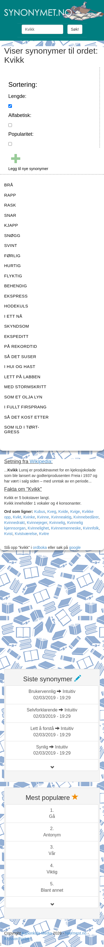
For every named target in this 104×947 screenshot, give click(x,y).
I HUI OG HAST (19, 366)
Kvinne (43, 517)
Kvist (8, 533)
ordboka (39, 547)
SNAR (10, 215)
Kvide (63, 511)
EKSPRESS (16, 296)
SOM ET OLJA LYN (23, 397)
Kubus (39, 511)
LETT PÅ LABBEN (22, 376)
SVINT (10, 245)
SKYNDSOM (16, 326)
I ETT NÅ (13, 316)
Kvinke (29, 517)
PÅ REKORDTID (20, 346)
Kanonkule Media (37, 933)
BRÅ (8, 184)
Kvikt (17, 517)
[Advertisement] (52, 610)
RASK (10, 205)
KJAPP (11, 225)
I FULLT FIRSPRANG (25, 407)
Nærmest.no (75, 933)
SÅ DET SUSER (20, 356)
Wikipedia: (41, 461)
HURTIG (12, 265)
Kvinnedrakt (14, 522)
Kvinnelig (57, 522)
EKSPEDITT (16, 336)
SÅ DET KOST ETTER (26, 417)
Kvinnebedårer (85, 517)
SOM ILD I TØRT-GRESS (21, 429)
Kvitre (44, 533)
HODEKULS (16, 306)
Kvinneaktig (61, 517)
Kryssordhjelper (17, 938)
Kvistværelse (26, 533)
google (75, 547)
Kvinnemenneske (66, 528)
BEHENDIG (15, 285)
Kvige (75, 511)
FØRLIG (12, 255)
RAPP (10, 195)
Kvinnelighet (38, 528)
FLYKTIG (13, 275)
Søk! (75, 29)
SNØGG (12, 235)
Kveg (51, 511)
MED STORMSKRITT (25, 386)
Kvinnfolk (91, 528)
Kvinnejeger (37, 522)
